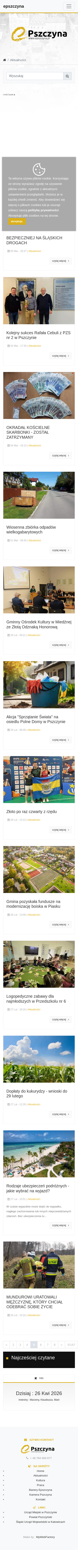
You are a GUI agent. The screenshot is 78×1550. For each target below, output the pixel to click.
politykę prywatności (43, 210)
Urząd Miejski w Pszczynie (40, 1512)
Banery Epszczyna (40, 1489)
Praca (40, 1485)
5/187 (71, 1344)
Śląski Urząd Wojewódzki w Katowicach (40, 1521)
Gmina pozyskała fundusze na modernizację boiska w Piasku (33, 904)
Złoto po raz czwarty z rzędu (31, 811)
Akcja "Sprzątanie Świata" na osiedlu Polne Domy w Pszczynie (35, 719)
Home (40, 1471)
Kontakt (40, 1499)
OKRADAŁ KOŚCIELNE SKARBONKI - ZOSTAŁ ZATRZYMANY (28, 432)
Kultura (40, 1480)
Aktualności (34, 251)
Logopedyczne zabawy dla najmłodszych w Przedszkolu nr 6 (36, 998)
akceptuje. (17, 221)
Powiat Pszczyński (40, 1517)
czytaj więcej (60, 260)
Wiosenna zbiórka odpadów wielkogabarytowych (31, 529)
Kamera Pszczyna (40, 1494)
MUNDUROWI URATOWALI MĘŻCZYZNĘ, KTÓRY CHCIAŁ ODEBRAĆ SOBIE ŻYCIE (34, 1302)
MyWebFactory (45, 1537)
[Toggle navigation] (69, 6)
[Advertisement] (38, 135)
